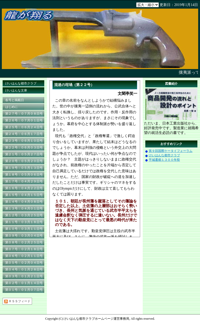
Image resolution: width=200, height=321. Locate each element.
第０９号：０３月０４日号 (24, 235)
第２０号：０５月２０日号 (24, 161)
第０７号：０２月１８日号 (24, 249)
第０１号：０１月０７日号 (24, 290)
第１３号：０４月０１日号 (24, 208)
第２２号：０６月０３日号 (24, 147)
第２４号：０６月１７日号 (24, 134)
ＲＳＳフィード (17, 301)
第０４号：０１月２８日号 (24, 269)
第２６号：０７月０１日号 (24, 120)
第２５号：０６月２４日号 (24, 127)
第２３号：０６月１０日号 (24, 141)
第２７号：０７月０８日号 (24, 113)
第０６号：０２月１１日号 (24, 256)
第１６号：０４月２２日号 (24, 188)
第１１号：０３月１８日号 (24, 222)
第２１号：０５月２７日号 (24, 154)
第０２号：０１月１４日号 (24, 283)
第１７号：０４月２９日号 (24, 181)
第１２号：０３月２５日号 (24, 215)
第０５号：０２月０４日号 (24, 262)
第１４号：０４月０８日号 (24, 201)
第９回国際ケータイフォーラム (170, 151)
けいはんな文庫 (16, 90)
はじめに (11, 107)
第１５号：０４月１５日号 (24, 195)
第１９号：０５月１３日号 (24, 168)
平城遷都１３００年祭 (164, 160)
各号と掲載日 (14, 100)
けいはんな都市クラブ (20, 83)
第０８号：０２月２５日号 (24, 242)
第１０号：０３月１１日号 (24, 229)
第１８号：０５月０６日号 (24, 174)
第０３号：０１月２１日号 (24, 276)
